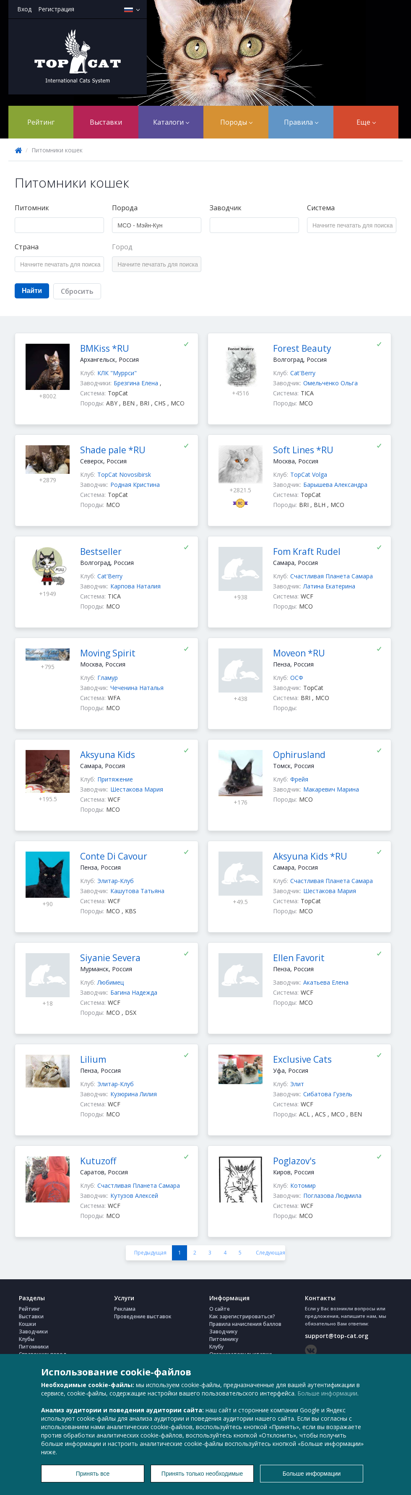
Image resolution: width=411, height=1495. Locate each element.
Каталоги (171, 122)
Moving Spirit (107, 653)
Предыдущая (150, 1252)
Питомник (32, 207)
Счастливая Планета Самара (331, 576)
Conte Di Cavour (113, 856)
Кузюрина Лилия (133, 1094)
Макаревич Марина (331, 789)
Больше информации (327, 1393)
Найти (32, 290)
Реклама (124, 1308)
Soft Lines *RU (303, 450)
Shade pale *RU (113, 450)
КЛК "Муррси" (117, 373)
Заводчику (223, 1331)
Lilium (93, 1059)
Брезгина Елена (137, 383)
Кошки (27, 1324)
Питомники (34, 1346)
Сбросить (77, 291)
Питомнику (223, 1339)
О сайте (219, 1308)
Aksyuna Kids (107, 755)
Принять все (93, 1473)
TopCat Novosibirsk (124, 474)
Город (122, 246)
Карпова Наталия (135, 586)
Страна (27, 246)
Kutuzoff (98, 1161)
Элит (297, 1084)
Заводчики (33, 1331)
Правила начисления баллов (245, 1324)
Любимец (110, 982)
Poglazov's (294, 1161)
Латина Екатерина (329, 586)
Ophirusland (299, 755)
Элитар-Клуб (115, 881)
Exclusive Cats (302, 1059)
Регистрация (56, 9)
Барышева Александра (335, 485)
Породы (236, 122)
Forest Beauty (302, 348)
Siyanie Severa (110, 958)
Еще (366, 122)
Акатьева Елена (326, 982)
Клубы (26, 1339)
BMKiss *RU (104, 348)
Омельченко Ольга (330, 383)
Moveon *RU (299, 653)
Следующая (270, 1252)
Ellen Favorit (299, 958)
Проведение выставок (143, 1316)
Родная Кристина (135, 485)
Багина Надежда (133, 992)
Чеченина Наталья (137, 688)
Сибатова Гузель (327, 1094)
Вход (24, 9)
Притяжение (115, 779)
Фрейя (299, 779)
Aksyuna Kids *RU (310, 856)
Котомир (303, 1185)
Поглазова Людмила (332, 1196)
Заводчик (226, 207)
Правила (301, 122)
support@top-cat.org (336, 1336)
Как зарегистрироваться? (242, 1316)
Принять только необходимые (202, 1473)
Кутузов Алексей (134, 1196)
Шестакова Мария (136, 789)
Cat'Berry (302, 373)
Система (321, 207)
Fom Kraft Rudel (307, 551)
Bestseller (101, 551)
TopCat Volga (308, 474)
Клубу (216, 1346)
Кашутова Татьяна (137, 891)
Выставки (106, 122)
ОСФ (296, 678)
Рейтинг (41, 122)
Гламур (107, 678)
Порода (125, 207)
